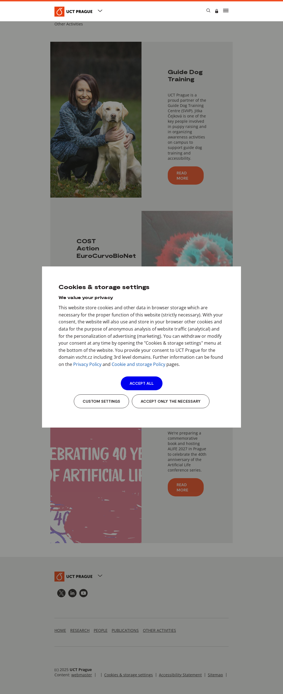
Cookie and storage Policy (138, 364)
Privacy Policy (87, 364)
